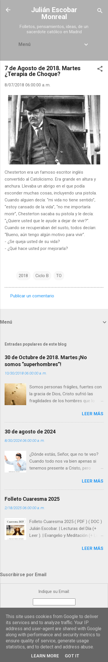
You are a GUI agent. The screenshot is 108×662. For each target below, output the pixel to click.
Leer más (92, 413)
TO (59, 275)
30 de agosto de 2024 (30, 432)
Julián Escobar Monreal (54, 13)
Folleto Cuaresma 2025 (32, 499)
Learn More (45, 656)
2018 (23, 275)
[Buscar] (99, 12)
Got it (72, 656)
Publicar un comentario (32, 295)
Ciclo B (42, 275)
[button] (99, 69)
